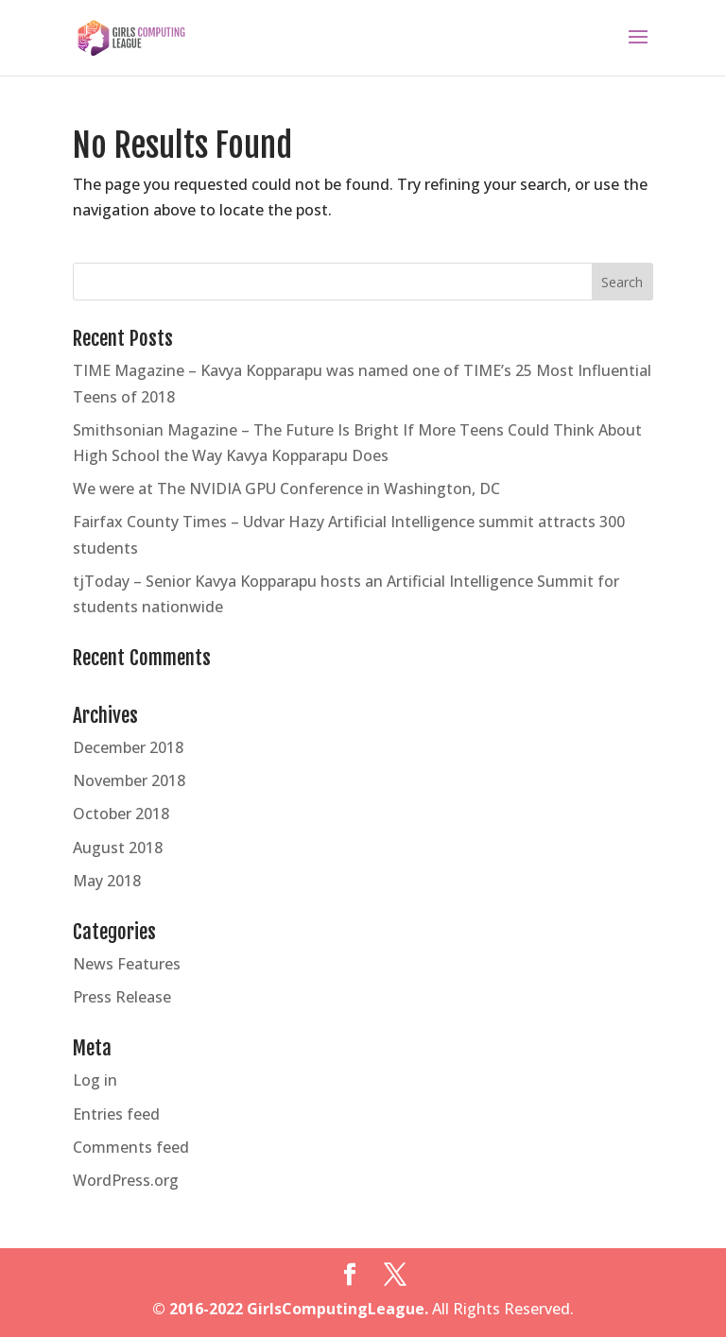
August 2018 (118, 847)
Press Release (122, 996)
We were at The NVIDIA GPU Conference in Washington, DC (286, 488)
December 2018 (128, 747)
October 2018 (121, 813)
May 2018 (107, 880)
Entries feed (116, 1114)
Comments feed (131, 1147)
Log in (95, 1080)
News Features (127, 963)
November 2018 (129, 780)
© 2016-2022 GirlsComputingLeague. (290, 1308)
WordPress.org (126, 1180)
